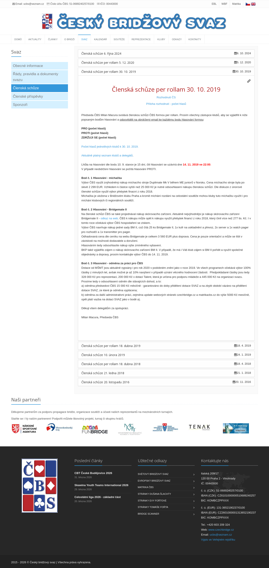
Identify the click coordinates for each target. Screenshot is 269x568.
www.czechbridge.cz (221, 529)
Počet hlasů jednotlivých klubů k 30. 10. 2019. (110, 146)
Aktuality (34, 39)
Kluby (161, 39)
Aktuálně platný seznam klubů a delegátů (107, 155)
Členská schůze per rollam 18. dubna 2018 (110, 364)
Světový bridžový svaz (153, 474)
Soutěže (119, 39)
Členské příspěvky (28, 96)
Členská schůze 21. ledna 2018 (102, 373)
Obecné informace (28, 66)
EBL (214, 3)
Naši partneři (26, 399)
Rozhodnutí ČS (166, 97)
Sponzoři (20, 105)
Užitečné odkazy (152, 460)
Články (53, 39)
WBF (224, 3)
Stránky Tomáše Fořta (153, 507)
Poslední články (88, 460)
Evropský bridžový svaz (154, 480)
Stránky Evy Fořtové (152, 500)
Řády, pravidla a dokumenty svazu (35, 77)
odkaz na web (109, 218)
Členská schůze (26, 88)
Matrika (236, 3)
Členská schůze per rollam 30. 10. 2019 (108, 72)
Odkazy (177, 39)
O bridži (69, 39)
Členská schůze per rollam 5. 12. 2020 (107, 62)
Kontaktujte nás (215, 460)
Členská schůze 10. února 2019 (103, 355)
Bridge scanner (148, 513)
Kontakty (194, 39)
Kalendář (100, 39)
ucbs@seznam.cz (33, 3)
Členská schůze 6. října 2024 (101, 53)
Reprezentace (141, 39)
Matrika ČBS (146, 487)
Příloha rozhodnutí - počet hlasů (166, 103)
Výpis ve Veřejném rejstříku (218, 539)
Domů (18, 39)
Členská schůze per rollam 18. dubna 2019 (110, 346)
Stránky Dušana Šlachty (154, 494)
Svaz (84, 39)
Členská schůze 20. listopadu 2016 (105, 382)
